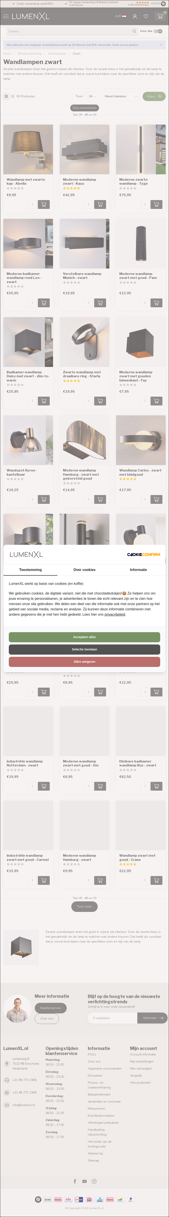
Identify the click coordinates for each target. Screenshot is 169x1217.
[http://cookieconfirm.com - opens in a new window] (143, 554)
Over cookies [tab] (84, 570)
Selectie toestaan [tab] (84, 649)
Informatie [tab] (138, 570)
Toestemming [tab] (30, 570)
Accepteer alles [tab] (84, 637)
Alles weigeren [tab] (84, 661)
